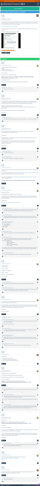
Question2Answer (28, 485)
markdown (8, 50)
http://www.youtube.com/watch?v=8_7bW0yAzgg (9, 458)
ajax (13, 50)
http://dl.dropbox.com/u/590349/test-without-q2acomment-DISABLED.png (25, 176)
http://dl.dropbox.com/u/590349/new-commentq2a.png (10, 202)
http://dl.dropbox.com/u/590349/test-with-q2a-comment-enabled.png (24, 172)
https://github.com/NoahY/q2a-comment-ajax (9, 26)
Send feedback (3, 485)
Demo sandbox (8, 485)
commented (3, 87)
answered (2, 98)
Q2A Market (37, 485)
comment (11, 50)
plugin (2, 50)
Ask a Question (18, 8)
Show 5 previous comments (6, 317)
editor (5, 50)
